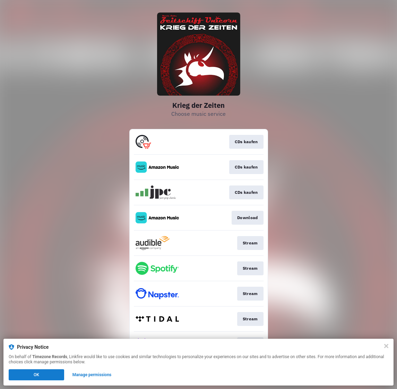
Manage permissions (92, 374)
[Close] (386, 346)
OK (36, 374)
